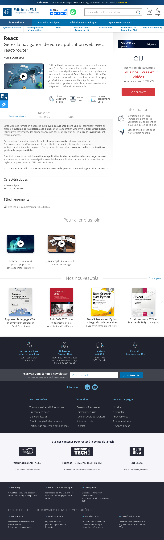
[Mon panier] (149, 12)
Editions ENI (21, 12)
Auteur (71, 117)
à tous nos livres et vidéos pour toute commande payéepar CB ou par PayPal (64, 357)
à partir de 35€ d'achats (99, 355)
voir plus (156, 278)
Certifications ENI (131, 516)
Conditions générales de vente (45, 421)
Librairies (118, 407)
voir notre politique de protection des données (47, 377)
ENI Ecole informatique (60, 487)
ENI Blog (15, 487)
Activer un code (85, 421)
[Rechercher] (138, 12)
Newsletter (118, 411)
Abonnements (120, 416)
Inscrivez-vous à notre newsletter (44, 375)
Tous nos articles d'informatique (46, 407)
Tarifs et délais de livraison (91, 416)
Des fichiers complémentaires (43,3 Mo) (29, 206)
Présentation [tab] (17, 116)
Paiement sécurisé (86, 411)
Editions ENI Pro (56, 516)
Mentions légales (38, 416)
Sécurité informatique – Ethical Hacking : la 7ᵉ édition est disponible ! (82, 2)
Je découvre (138, 92)
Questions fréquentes (88, 407)
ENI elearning (92, 516)
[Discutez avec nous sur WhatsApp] (73, 12)
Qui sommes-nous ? (40, 411)
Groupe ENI (91, 487)
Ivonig (14, 57)
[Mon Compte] (158, 12)
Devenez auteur (121, 425)
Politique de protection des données (49, 425)
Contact (81, 425)
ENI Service (17, 516)
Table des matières (44, 115)
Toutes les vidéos (122, 421)
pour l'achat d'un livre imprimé (29, 355)
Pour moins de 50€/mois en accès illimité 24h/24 (138, 75)
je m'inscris (131, 375)
